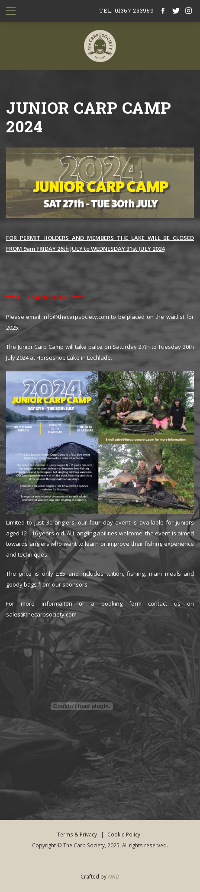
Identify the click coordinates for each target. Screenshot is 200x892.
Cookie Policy (123, 834)
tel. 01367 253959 (126, 10)
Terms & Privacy (77, 834)
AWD (113, 876)
